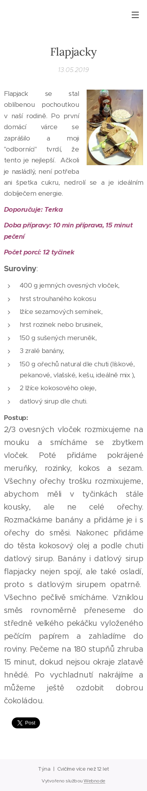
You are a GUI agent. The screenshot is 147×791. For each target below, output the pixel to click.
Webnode (94, 781)
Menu (135, 14)
